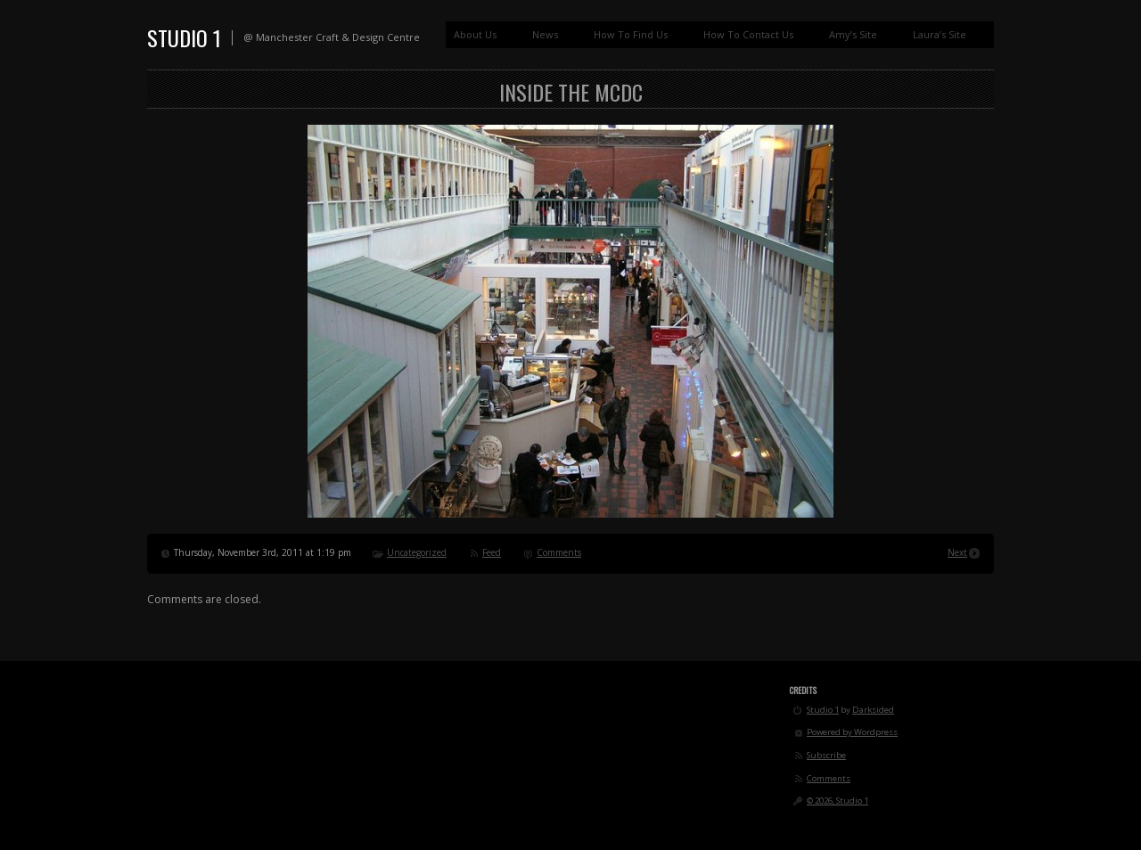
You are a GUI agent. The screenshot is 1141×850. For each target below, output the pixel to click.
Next (957, 552)
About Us (475, 34)
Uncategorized (417, 552)
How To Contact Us (748, 34)
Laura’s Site (939, 34)
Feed (491, 552)
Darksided (873, 709)
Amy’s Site (853, 34)
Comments (559, 552)
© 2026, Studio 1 (837, 800)
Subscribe (826, 755)
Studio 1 (184, 37)
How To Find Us (631, 34)
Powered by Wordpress (852, 732)
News (545, 34)
